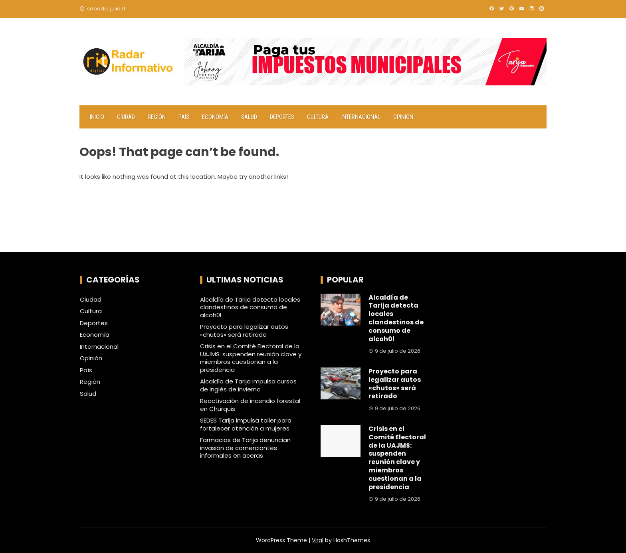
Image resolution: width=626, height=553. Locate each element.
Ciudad (126, 116)
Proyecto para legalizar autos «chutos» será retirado (244, 330)
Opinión (403, 116)
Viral (317, 540)
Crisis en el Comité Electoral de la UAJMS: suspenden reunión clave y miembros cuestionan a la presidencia (250, 358)
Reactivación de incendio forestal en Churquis (250, 405)
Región (157, 116)
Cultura (318, 116)
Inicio (97, 116)
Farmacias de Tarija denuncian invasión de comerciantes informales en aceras (245, 448)
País (183, 116)
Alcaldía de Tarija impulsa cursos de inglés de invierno (248, 385)
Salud (249, 116)
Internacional (360, 116)
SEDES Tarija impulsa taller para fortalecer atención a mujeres (245, 424)
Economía (215, 116)
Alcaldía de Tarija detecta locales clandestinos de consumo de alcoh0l (250, 307)
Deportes (282, 116)
